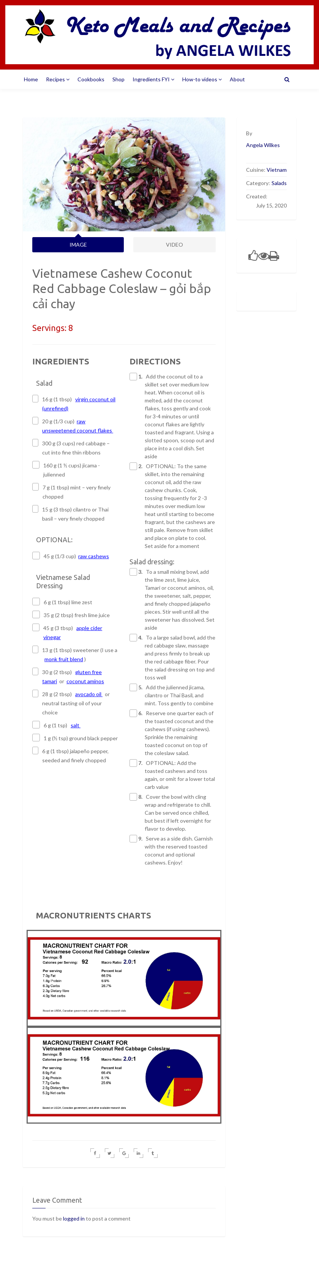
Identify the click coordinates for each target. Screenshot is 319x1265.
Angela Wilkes (263, 145)
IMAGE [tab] (78, 244)
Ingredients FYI (153, 79)
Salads (279, 183)
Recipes (57, 79)
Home (31, 79)
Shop (118, 79)
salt (76, 725)
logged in (74, 1218)
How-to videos (202, 79)
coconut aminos (85, 681)
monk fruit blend (63, 659)
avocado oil (89, 694)
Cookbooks (90, 79)
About (237, 79)
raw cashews (93, 556)
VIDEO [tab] (174, 244)
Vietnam (277, 169)
